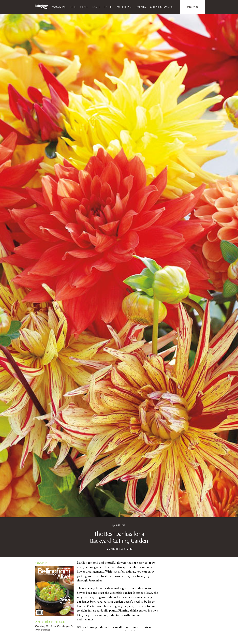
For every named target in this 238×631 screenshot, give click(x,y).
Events (141, 6)
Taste (96, 6)
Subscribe (192, 7)
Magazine (59, 6)
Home (108, 6)
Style (84, 6)
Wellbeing (124, 6)
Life (73, 6)
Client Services (161, 6)
